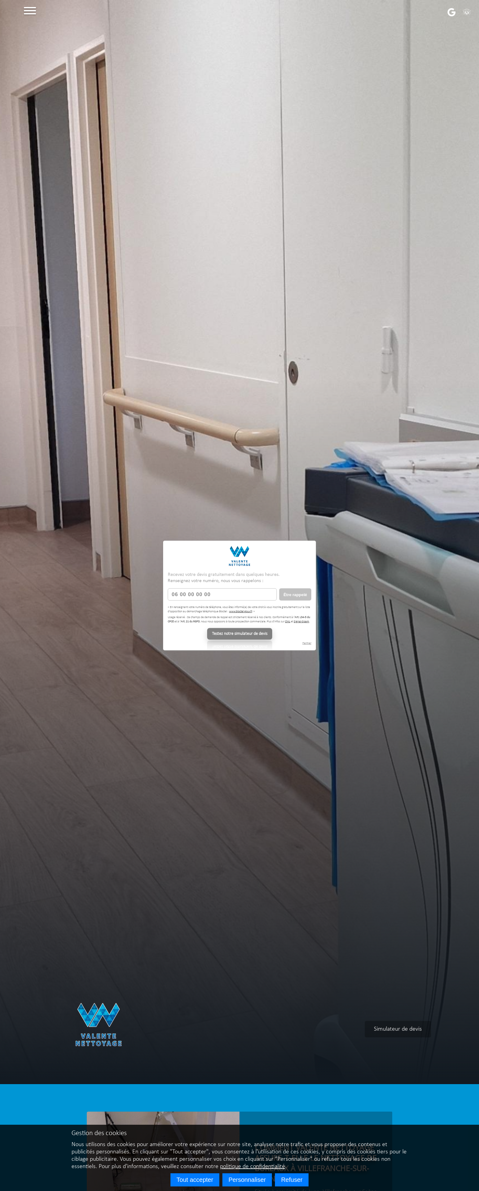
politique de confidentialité (252, 1167)
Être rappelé (295, 594)
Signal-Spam (301, 621)
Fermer (306, 643)
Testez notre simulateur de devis (239, 634)
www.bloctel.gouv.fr (240, 611)
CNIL (287, 621)
